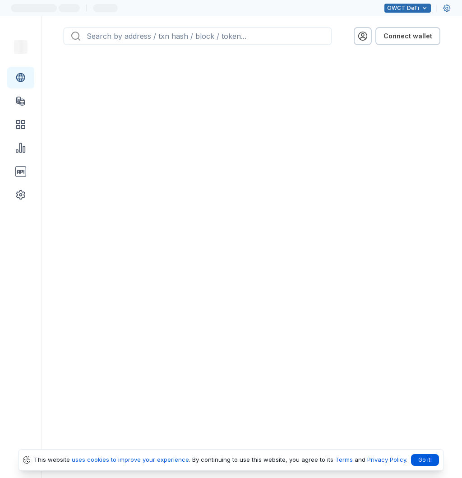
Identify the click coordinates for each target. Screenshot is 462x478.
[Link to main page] (21, 47)
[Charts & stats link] (20, 148)
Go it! (425, 459)
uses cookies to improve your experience (130, 459)
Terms (344, 459)
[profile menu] (363, 36)
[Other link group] (20, 195)
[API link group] (20, 171)
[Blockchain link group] (20, 77)
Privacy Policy (386, 459)
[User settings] (446, 8)
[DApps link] (20, 124)
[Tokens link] (20, 101)
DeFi (407, 8)
